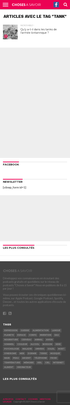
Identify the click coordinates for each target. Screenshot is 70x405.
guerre (25, 330)
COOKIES (33, 399)
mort (61, 349)
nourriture (11, 339)
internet (58, 362)
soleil (51, 349)
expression (10, 330)
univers (39, 349)
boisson (47, 344)
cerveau (26, 339)
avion (49, 339)
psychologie (11, 349)
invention (45, 335)
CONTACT (21, 399)
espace (21, 335)
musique (55, 353)
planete (9, 335)
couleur (22, 344)
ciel (47, 362)
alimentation (41, 330)
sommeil (9, 344)
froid (53, 358)
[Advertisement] (35, 103)
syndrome (10, 353)
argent (26, 358)
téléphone (40, 358)
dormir (32, 353)
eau (57, 335)
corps (32, 335)
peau (16, 358)
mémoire (29, 362)
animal (39, 339)
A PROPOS (8, 399)
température (12, 362)
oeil (39, 362)
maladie (27, 349)
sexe (58, 344)
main (7, 358)
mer (22, 353)
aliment (8, 367)
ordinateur (24, 367)
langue (56, 330)
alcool (35, 344)
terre (43, 353)
